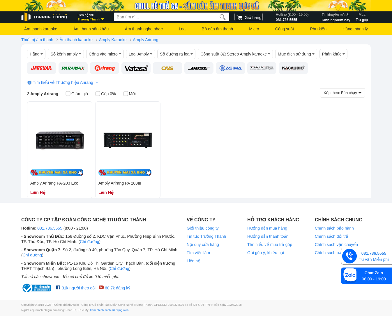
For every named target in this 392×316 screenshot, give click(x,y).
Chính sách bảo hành (334, 228)
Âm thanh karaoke (40, 29)
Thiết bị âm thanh (37, 39)
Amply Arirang (145, 39)
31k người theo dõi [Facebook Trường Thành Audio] (76, 287)
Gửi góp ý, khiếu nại (265, 252)
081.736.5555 (292, 17)
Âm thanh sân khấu (91, 29)
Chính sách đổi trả (331, 236)
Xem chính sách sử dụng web (109, 310)
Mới (129, 94)
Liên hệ (193, 260)
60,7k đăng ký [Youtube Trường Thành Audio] (114, 287)
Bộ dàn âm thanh (217, 29)
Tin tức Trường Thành (206, 236)
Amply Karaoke (113, 39)
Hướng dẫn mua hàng (267, 228)
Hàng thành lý (355, 29)
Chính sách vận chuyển (336, 244)
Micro (254, 29)
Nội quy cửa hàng (203, 244)
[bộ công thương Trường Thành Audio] (37, 288)
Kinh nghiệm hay (336, 17)
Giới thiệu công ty (203, 228)
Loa (182, 29)
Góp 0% (105, 94)
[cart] (248, 17)
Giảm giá (77, 94)
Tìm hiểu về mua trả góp (269, 244)
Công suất (284, 29)
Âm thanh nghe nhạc (144, 29)
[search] (222, 17)
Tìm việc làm (198, 252)
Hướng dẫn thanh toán (267, 236)
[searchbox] (171, 17)
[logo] (44, 17)
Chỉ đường (89, 241)
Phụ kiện (318, 29)
